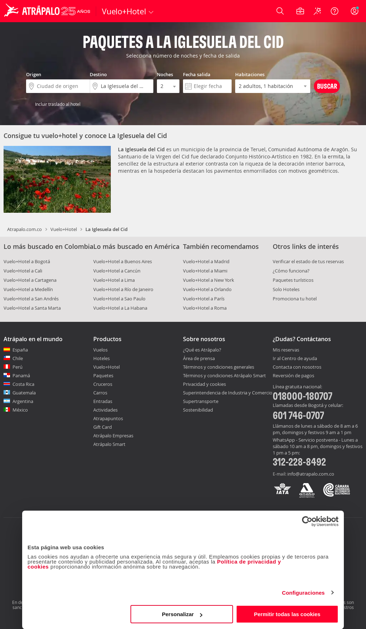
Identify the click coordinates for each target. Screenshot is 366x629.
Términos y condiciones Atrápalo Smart (224, 375)
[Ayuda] (334, 11)
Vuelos (100, 350)
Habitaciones (249, 74)
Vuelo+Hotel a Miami (205, 270)
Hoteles (101, 358)
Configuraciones (303, 593)
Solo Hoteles (286, 289)
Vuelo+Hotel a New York (208, 280)
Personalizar (182, 614)
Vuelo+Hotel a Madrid (206, 261)
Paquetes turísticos (293, 280)
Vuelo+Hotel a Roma (205, 308)
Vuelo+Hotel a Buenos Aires (122, 261)
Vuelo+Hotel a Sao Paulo (119, 298)
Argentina (23, 401)
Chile (18, 358)
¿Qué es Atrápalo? (202, 350)
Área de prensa (199, 358)
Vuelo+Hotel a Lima (114, 280)
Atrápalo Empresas (113, 435)
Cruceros (102, 384)
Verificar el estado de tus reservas (308, 261)
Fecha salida (197, 74)
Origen (33, 74)
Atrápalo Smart (109, 444)
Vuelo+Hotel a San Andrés (31, 298)
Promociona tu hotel (295, 298)
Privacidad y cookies (204, 384)
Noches (165, 74)
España (20, 350)
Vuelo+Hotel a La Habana (120, 308)
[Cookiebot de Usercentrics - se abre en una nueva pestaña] (307, 521)
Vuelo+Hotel (63, 229)
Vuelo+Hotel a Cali (23, 270)
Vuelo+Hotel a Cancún (116, 270)
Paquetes (103, 375)
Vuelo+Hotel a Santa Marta (32, 308)
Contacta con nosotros (297, 367)
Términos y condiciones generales (218, 367)
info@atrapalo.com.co (310, 474)
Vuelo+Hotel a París (203, 298)
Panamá (21, 375)
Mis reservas (286, 350)
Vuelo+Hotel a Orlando (207, 289)
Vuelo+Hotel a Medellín (28, 289)
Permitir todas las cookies (287, 614)
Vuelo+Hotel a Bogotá (27, 261)
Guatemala (24, 392)
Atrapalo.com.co (24, 229)
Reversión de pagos (293, 376)
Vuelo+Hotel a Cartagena (30, 280)
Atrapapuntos (108, 418)
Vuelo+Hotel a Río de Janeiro (123, 289)
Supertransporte (200, 401)
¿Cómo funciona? (291, 270)
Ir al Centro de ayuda (295, 359)
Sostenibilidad (198, 410)
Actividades (105, 410)
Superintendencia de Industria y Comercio (227, 392)
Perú (18, 367)
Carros (100, 392)
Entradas (102, 401)
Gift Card (102, 427)
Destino (98, 74)
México (20, 410)
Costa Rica (23, 384)
